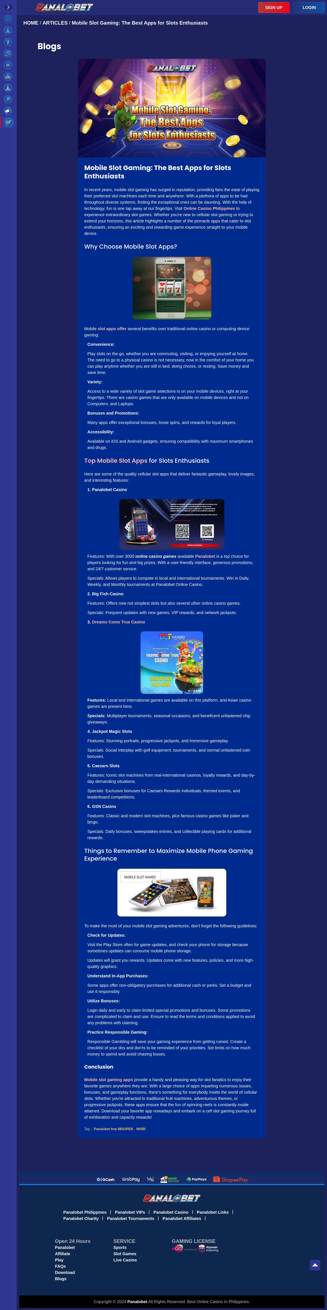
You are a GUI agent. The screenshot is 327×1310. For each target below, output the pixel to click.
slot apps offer (112, 328)
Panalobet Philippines (85, 1212)
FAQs (60, 1266)
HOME (31, 23)
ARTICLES (55, 23)
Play (59, 1260)
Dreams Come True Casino (118, 622)
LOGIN (309, 7)
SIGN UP (273, 7)
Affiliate (62, 1253)
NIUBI (141, 1129)
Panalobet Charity (81, 1218)
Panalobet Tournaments (130, 1218)
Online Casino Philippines (209, 208)
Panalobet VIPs (130, 1212)
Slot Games (124, 1253)
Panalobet (205, 556)
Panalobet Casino (171, 1212)
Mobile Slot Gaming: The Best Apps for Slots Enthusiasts (140, 23)
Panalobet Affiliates (182, 1218)
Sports (120, 1247)
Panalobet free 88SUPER (113, 1129)
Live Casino (125, 1260)
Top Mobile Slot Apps (115, 460)
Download (65, 1272)
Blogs (61, 1278)
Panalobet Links (213, 1212)
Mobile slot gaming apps (108, 1079)
